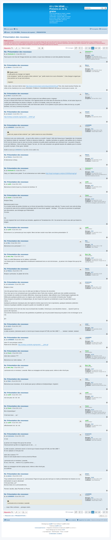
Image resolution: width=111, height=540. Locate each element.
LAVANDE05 (88, 125)
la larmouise (88, 282)
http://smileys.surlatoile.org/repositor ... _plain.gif (33, 344)
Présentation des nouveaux (16, 37)
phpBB (50, 524)
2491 (92, 69)
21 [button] (86, 48)
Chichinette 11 (88, 51)
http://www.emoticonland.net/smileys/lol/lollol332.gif (42, 86)
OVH (64, 529)
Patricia (87, 154)
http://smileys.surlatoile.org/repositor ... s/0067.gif (19, 117)
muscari (87, 111)
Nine (86, 241)
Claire (86, 379)
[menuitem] (16, 29)
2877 (92, 158)
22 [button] (89, 48)
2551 (92, 129)
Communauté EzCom (40, 527)
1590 (92, 327)
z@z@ (86, 324)
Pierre (86, 93)
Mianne (87, 65)
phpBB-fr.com (58, 525)
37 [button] (104, 48)
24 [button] (96, 48)
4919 (92, 185)
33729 (92, 199)
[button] (76, 48)
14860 (92, 55)
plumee (87, 473)
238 (92, 244)
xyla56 (86, 181)
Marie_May (88, 254)
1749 (92, 115)
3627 (92, 382)
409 (92, 285)
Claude (87, 195)
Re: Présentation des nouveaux (18, 52)
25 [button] (99, 48)
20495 (92, 477)
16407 (92, 258)
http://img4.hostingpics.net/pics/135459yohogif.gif (61, 173)
